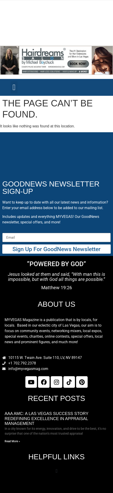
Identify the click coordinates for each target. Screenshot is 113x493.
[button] (14, 87)
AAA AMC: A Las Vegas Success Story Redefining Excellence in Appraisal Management (46, 418)
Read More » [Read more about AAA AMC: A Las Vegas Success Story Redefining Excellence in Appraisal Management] (12, 441)
